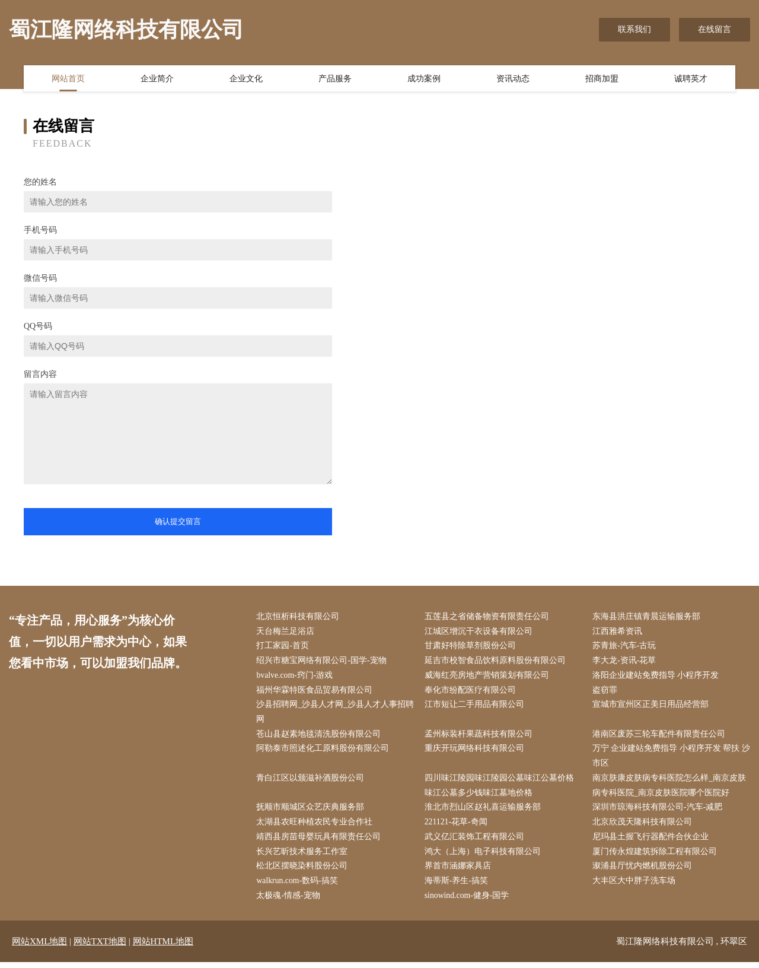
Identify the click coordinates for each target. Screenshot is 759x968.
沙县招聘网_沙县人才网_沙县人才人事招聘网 (332, 714)
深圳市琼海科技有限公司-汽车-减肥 (659, 811)
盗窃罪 (606, 691)
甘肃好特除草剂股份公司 (471, 646)
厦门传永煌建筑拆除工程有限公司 (656, 856)
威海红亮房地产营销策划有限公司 (488, 676)
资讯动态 (513, 79)
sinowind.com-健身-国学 (468, 901)
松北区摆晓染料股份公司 (303, 871)
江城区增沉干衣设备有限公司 (480, 631)
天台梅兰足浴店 (287, 631)
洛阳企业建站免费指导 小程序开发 (657, 676)
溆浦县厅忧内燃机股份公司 (644, 871)
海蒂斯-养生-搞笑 (457, 885)
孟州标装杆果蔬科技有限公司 (480, 736)
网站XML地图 (39, 947)
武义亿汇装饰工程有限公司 (475, 841)
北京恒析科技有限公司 (299, 616)
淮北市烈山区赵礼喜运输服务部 (484, 811)
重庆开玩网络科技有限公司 (475, 751)
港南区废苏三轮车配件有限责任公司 (660, 736)
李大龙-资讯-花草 (626, 662)
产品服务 (335, 79)
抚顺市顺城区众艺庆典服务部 (312, 811)
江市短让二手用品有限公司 (475, 706)
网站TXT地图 (100, 947)
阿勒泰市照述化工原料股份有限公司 (324, 751)
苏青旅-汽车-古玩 (626, 646)
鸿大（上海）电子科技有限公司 (484, 856)
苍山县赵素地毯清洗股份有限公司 (320, 736)
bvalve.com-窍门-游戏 (296, 676)
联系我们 (634, 29)
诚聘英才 (691, 79)
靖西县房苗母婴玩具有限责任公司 (320, 841)
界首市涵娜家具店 (459, 871)
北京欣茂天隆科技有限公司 (644, 826)
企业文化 (246, 79)
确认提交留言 (178, 521)
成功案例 (424, 79)
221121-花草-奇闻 (457, 826)
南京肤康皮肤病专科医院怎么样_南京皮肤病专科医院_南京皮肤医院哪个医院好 (671, 789)
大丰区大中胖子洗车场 (635, 885)
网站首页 (68, 79)
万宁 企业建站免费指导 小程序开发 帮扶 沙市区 (668, 759)
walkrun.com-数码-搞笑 (299, 885)
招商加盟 (602, 79)
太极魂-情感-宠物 (289, 901)
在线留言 (714, 29)
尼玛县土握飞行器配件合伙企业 (652, 841)
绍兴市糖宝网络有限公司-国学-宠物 (323, 662)
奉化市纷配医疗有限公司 (471, 691)
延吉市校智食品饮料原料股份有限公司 (496, 662)
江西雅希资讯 (619, 631)
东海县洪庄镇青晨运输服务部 (648, 616)
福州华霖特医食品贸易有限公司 (316, 691)
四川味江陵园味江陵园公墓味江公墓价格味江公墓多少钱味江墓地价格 (500, 789)
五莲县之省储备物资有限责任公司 (488, 616)
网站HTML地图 (163, 947)
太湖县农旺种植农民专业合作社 (316, 826)
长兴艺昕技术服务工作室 (303, 856)
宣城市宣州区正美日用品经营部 (652, 706)
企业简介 (157, 79)
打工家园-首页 (284, 646)
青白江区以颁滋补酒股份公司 (312, 781)
